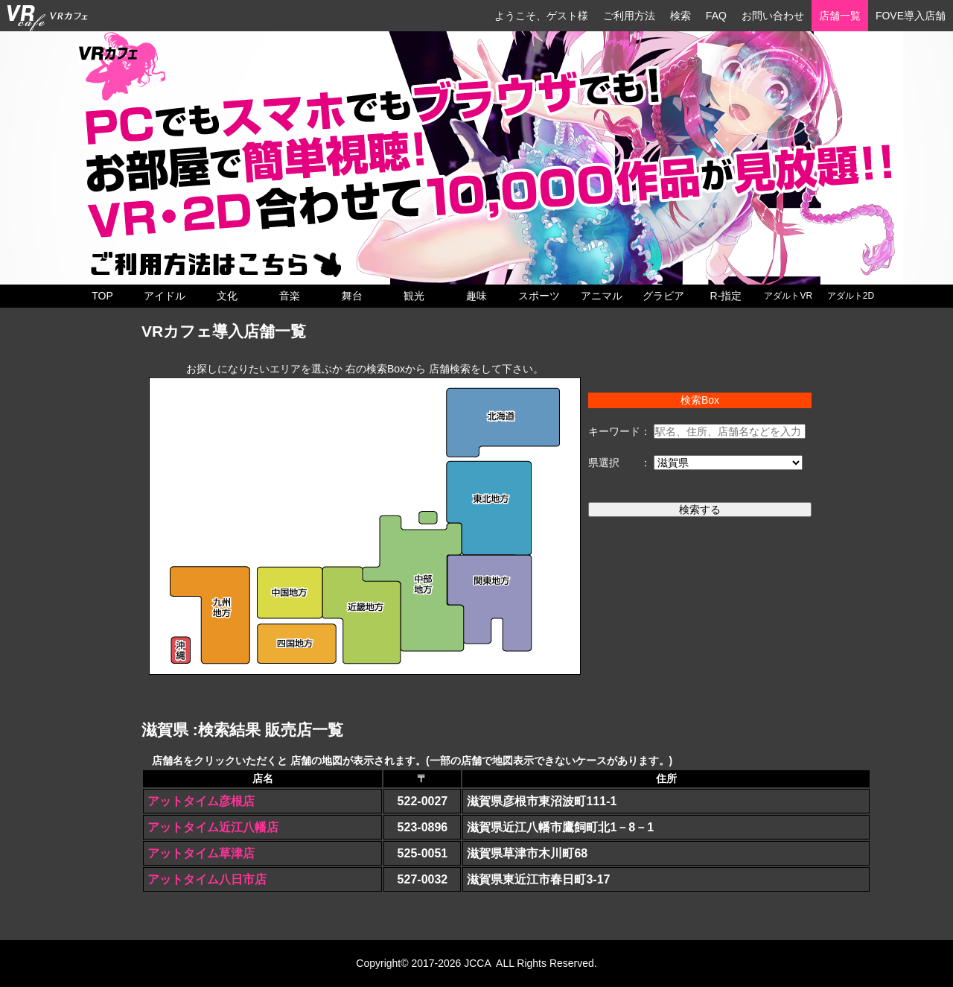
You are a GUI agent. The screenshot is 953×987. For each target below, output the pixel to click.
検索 (680, 16)
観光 (414, 296)
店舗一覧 (840, 16)
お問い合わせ (773, 16)
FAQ (716, 16)
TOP (102, 296)
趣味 (476, 296)
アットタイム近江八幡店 (212, 827)
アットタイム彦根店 (201, 801)
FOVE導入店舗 (911, 16)
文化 (227, 296)
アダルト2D (850, 296)
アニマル (601, 296)
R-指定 (726, 296)
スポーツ (539, 296)
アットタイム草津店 (201, 853)
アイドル (164, 296)
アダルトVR (788, 296)
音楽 (289, 296)
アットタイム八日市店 (207, 879)
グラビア (663, 296)
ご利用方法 (629, 16)
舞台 (352, 296)
